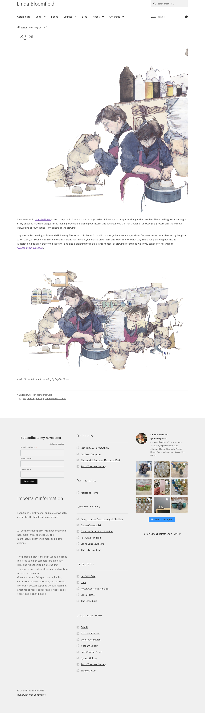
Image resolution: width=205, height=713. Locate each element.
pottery (40, 398)
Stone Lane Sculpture (92, 543)
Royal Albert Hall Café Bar (95, 588)
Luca (83, 582)
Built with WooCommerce (31, 694)
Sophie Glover (43, 219)
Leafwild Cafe (88, 576)
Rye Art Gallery (89, 658)
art (24, 398)
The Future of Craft (91, 549)
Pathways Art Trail (91, 537)
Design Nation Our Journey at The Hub (102, 519)
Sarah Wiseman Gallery (93, 466)
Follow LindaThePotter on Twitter (162, 533)
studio (62, 398)
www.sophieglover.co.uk (30, 247)
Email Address (28, 447)
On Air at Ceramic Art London (97, 531)
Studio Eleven (88, 670)
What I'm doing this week (39, 394)
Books (54, 16)
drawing (31, 398)
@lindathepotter (158, 438)
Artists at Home (89, 492)
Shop (38, 16)
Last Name (25, 469)
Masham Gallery (89, 645)
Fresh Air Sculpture (91, 454)
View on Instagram (162, 519)
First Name (25, 458)
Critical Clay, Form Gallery (95, 447)
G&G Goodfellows (90, 633)
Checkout (114, 16)
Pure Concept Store (91, 652)
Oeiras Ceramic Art (91, 525)
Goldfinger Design (91, 639)
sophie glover (51, 398)
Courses (68, 16)
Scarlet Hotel (88, 594)
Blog (84, 16)
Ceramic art (23, 16)
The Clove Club (89, 600)
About (96, 16)
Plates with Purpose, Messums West (100, 460)
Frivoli (84, 627)
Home (24, 27)
